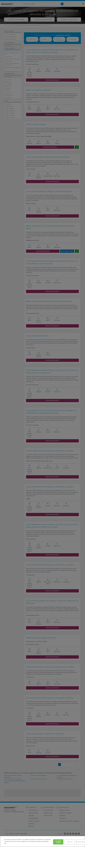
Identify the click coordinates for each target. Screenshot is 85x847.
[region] (42, 841)
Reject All (69, 842)
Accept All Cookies (58, 841)
